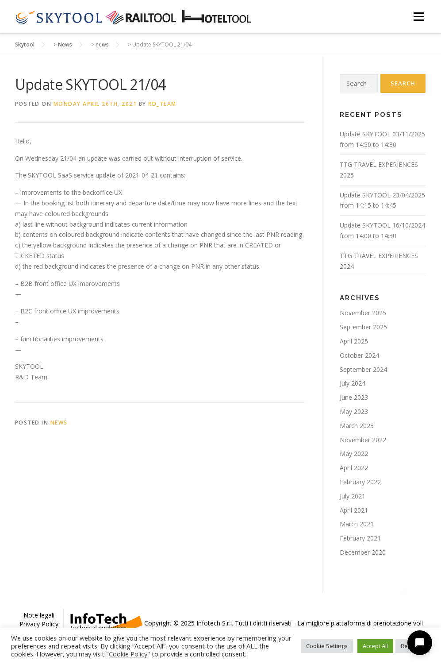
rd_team (162, 104)
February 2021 (360, 538)
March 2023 (357, 425)
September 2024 (363, 369)
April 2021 (354, 510)
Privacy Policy (38, 624)
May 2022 (354, 453)
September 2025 (363, 327)
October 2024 (359, 355)
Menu (418, 16)
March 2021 (357, 524)
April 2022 (354, 467)
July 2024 (352, 383)
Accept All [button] (375, 646)
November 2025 (363, 313)
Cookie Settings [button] (327, 646)
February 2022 (360, 482)
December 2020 (363, 552)
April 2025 (354, 341)
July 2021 (352, 496)
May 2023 (354, 411)
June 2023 (354, 397)
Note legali (38, 615)
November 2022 (363, 440)
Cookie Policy (128, 653)
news (59, 422)
